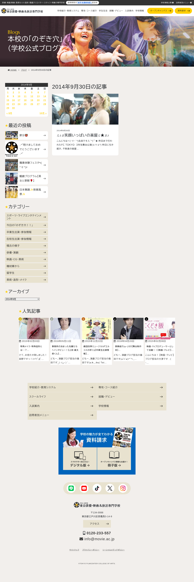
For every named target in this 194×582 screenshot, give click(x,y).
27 (38, 104)
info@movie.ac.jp (97, 539)
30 (13, 108)
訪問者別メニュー (184, 3)
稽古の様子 (26, 245)
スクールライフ (61, 396)
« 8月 (9, 113)
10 (19, 96)
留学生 (26, 272)
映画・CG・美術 (26, 259)
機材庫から (26, 266)
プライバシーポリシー (90, 550)
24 (19, 104)
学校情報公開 (167, 3)
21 (44, 100)
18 (25, 100)
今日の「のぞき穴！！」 (26, 225)
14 (44, 96)
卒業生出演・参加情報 (26, 232)
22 (8, 104)
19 (31, 100)
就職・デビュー (116, 11)
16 (13, 100)
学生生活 (103, 11)
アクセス (99, 523)
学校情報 (139, 11)
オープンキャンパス (160, 11)
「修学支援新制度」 (84, 3)
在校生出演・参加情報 (26, 239)
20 (38, 100)
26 (31, 104)
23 (13, 104)
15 (8, 100)
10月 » (43, 113)
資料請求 (184, 11)
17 (19, 100)
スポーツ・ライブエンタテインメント (26, 217)
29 (8, 108)
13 (38, 96)
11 (25, 96)
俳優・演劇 (26, 252)
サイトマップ (74, 550)
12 (31, 96)
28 (44, 104)
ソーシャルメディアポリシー (114, 550)
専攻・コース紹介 (89, 11)
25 (25, 104)
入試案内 (129, 11)
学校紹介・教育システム (68, 11)
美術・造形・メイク (26, 279)
